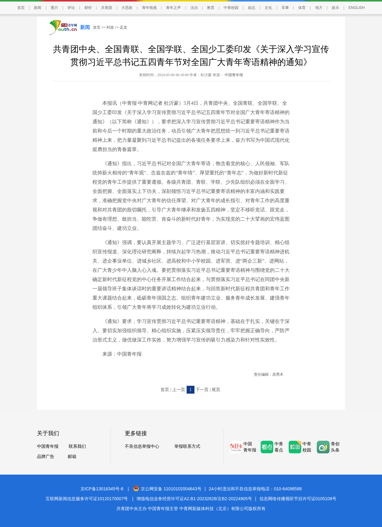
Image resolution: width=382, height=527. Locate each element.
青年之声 (173, 8)
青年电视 (149, 8)
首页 (21, 8)
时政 (110, 27)
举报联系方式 (187, 446)
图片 (54, 8)
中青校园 (231, 8)
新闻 (37, 8)
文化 (268, 8)
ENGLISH (356, 8)
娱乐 (335, 8)
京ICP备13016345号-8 (102, 488)
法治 (194, 8)
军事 (285, 8)
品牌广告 (45, 456)
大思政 (126, 8)
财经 (88, 8)
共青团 (106, 8)
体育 (302, 8)
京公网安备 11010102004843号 (167, 488)
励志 (251, 8)
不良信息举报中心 (142, 446)
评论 (71, 8)
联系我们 (77, 446)
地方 (319, 8)
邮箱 (72, 456)
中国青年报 (233, 75)
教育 (210, 8)
